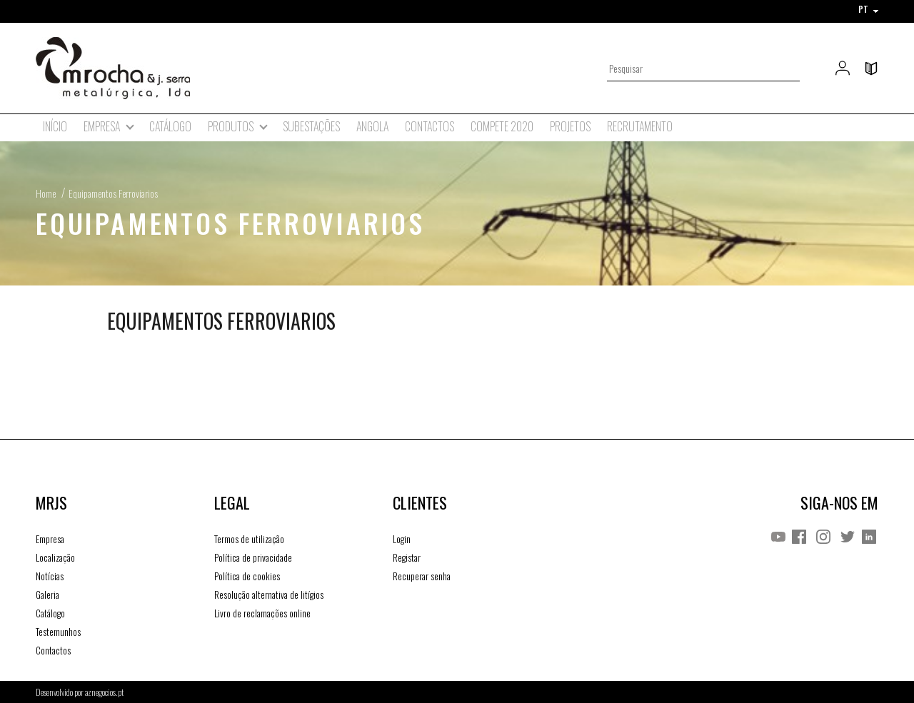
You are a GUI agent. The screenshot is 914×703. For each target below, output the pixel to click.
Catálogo (170, 126)
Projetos (570, 126)
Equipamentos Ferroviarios (113, 193)
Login (402, 539)
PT (868, 9)
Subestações (311, 126)
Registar (407, 557)
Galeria (47, 594)
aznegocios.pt (104, 692)
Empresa (50, 539)
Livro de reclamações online (262, 613)
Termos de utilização (249, 539)
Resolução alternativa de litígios (268, 594)
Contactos (429, 126)
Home (46, 193)
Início (55, 126)
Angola (372, 126)
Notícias (50, 576)
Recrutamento (640, 126)
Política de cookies (247, 576)
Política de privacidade (253, 557)
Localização (55, 557)
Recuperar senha (422, 576)
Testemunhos (58, 631)
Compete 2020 (502, 126)
